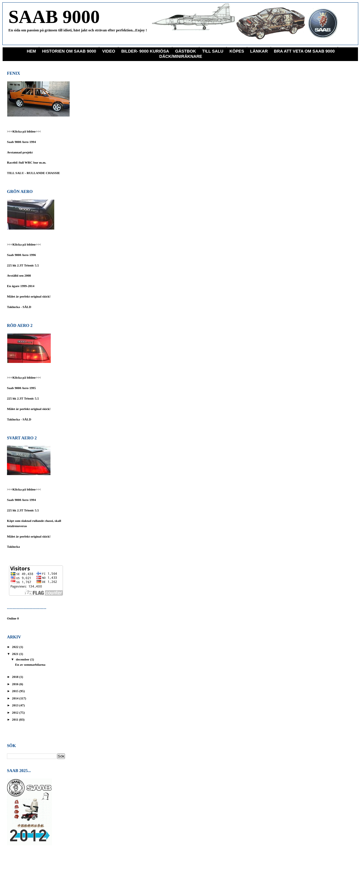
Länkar (259, 51)
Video (108, 51)
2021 (15, 654)
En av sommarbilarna (30, 664)
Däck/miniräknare (180, 56)
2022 (15, 647)
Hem (31, 51)
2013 (15, 705)
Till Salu (212, 51)
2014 (15, 698)
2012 (15, 712)
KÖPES (236, 51)
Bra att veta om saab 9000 (304, 51)
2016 (15, 684)
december (23, 659)
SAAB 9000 (54, 16)
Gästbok (185, 51)
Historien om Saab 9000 (69, 51)
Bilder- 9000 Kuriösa (145, 51)
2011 (15, 719)
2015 (15, 691)
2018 (15, 676)
